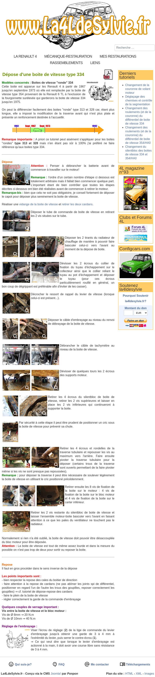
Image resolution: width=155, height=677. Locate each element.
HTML (129, 673)
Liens (95, 63)
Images (149, 673)
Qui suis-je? (23, 664)
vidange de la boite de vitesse (38, 204)
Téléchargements (137, 664)
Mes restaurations (118, 56)
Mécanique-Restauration (68, 56)
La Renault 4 (25, 56)
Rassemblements (66, 63)
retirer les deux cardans (77, 204)
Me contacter (99, 664)
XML (139, 673)
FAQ (61, 664)
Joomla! (56, 673)
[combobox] (135, 47)
